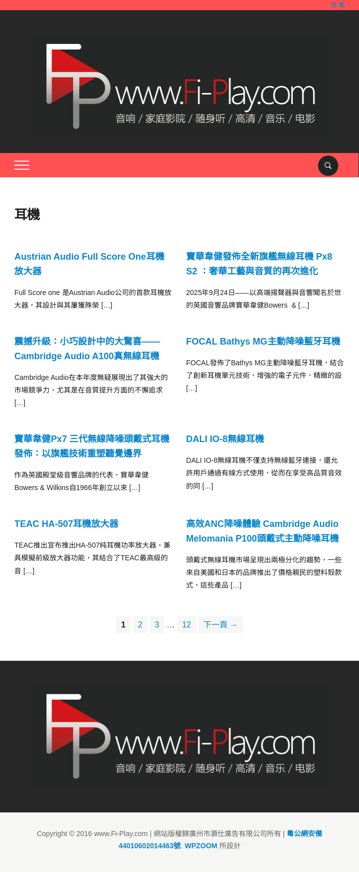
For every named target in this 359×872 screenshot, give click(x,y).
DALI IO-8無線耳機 (225, 439)
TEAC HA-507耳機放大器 (66, 524)
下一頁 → (220, 624)
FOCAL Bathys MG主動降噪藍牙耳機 (263, 341)
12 (186, 624)
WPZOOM (201, 846)
